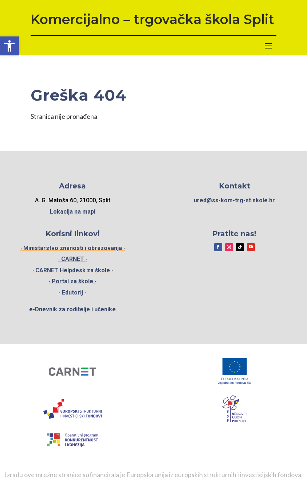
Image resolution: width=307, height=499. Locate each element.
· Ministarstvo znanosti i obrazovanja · (72, 248)
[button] (9, 45)
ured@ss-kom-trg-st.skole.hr (234, 200)
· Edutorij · (72, 292)
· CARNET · (72, 259)
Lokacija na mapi (72, 211)
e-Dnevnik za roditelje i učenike (72, 309)
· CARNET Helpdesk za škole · (72, 270)
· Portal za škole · (72, 281)
